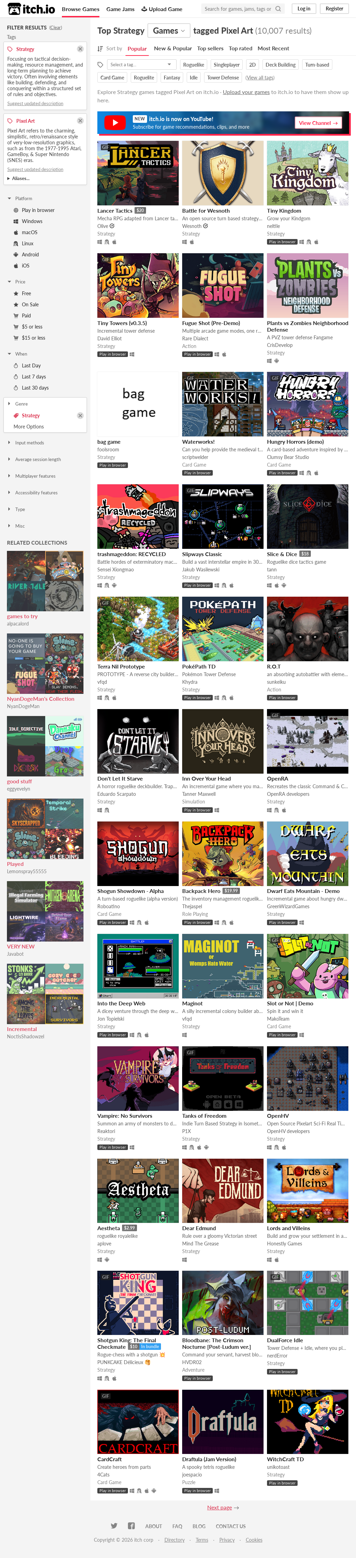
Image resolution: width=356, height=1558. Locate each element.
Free (22, 293)
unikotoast (278, 1467)
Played (15, 863)
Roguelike (193, 65)
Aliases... (21, 178)
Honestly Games (284, 1243)
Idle (193, 77)
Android (26, 254)
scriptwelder (195, 457)
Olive (102, 226)
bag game (109, 441)
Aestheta (108, 1228)
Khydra (189, 682)
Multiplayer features (31, 476)
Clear (55, 27)
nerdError (277, 1356)
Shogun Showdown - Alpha (130, 890)
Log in (304, 8)
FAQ (177, 1526)
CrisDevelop (280, 345)
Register (334, 8)
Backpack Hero (201, 890)
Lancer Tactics (114, 210)
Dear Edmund (199, 1228)
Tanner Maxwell (199, 794)
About (153, 1526)
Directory (174, 1540)
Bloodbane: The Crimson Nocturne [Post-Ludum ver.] (216, 1343)
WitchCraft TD (285, 1459)
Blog (199, 1526)
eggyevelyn (18, 789)
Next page (219, 1507)
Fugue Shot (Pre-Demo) (211, 323)
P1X (186, 1131)
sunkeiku (276, 682)
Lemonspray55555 (27, 871)
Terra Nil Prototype (121, 666)
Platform (19, 198)
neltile (273, 226)
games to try (22, 616)
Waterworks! (198, 441)
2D (252, 65)
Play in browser (34, 210)
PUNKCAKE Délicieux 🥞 (124, 1362)
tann (272, 569)
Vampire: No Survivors (124, 1115)
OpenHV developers (288, 1131)
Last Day (27, 365)
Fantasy (172, 77)
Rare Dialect (195, 338)
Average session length (34, 459)
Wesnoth (192, 226)
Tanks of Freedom (204, 1115)
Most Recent (273, 48)
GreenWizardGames (288, 906)
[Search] (278, 8)
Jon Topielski (110, 1019)
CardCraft (109, 1459)
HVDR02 (192, 1362)
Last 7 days (30, 377)
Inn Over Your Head (206, 778)
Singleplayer (227, 65)
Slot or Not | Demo (290, 1003)
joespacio (192, 1475)
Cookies (254, 1540)
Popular (137, 48)
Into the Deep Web (121, 1003)
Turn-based (317, 65)
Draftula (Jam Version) (209, 1459)
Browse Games (80, 9)
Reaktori (106, 1131)
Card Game (112, 77)
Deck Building (281, 65)
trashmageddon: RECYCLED (131, 554)
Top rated (240, 48)
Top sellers (210, 48)
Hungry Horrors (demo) (295, 441)
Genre (17, 404)
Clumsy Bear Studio (288, 457)
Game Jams (120, 9)
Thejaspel (192, 906)
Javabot (15, 954)
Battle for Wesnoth (206, 210)
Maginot (192, 1003)
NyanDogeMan (23, 706)
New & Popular (173, 48)
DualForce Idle (285, 1340)
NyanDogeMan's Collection (40, 698)
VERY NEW (21, 946)
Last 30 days (31, 388)
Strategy (27, 415)
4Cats (103, 1475)
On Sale (26, 304)
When (17, 354)
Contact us (231, 1526)
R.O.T (274, 666)
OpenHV (278, 1115)
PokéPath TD (199, 666)
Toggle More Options (45, 426)
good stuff (19, 781)
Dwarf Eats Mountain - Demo (303, 890)
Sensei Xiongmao (115, 569)
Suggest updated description (35, 103)
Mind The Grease (200, 1243)
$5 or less (28, 327)
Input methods (25, 442)
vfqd (102, 682)
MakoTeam (278, 1019)
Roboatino (108, 906)
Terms (202, 1540)
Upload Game (162, 9)
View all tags (260, 77)
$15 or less (29, 338)
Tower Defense (223, 77)
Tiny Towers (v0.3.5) (122, 323)
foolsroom (108, 449)
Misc (16, 526)
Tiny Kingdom (284, 210)
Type (16, 509)
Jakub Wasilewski (200, 569)
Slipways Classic (202, 554)
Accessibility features (32, 492)
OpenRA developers (288, 794)
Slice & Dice (282, 554)
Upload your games (246, 91)
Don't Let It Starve (120, 778)
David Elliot (109, 338)
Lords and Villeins (288, 1228)
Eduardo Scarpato (116, 794)
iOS (22, 266)
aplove (104, 1243)
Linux (23, 243)
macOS (26, 232)
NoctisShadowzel (25, 1036)
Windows (28, 221)
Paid (22, 315)
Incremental (22, 1028)
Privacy (227, 1540)
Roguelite (144, 77)
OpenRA (277, 778)
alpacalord (18, 624)
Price (16, 281)
